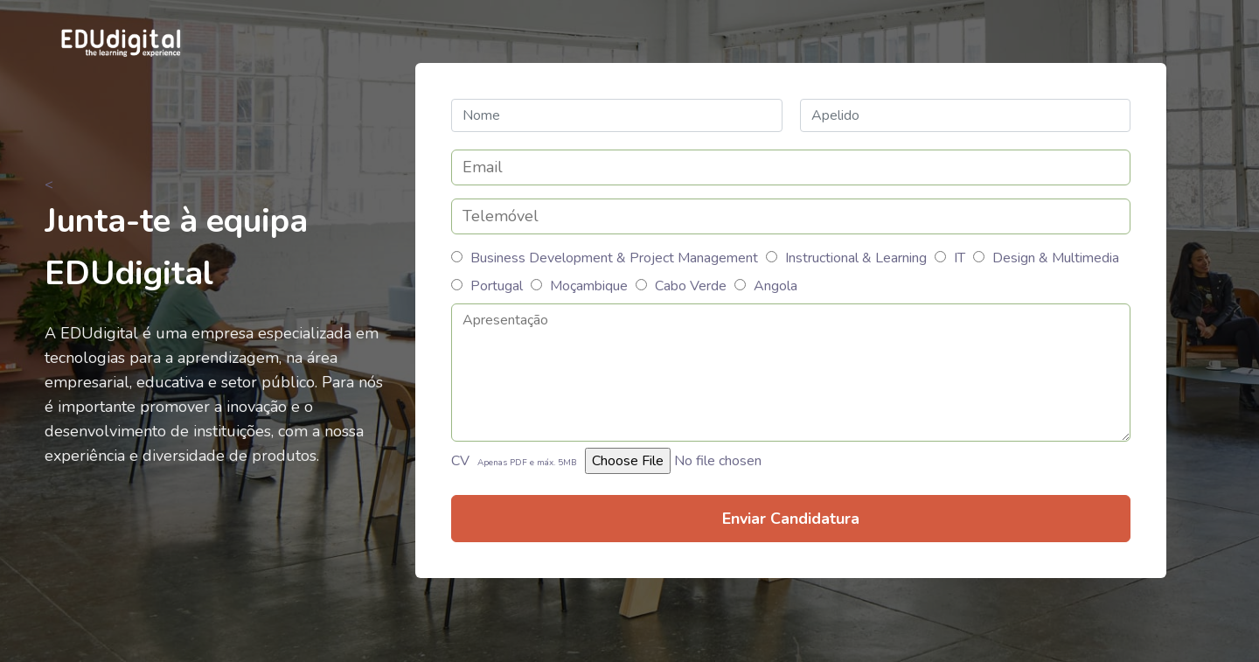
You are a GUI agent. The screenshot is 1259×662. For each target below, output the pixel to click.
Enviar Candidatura (790, 518)
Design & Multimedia (1055, 258)
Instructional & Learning (856, 258)
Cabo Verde (691, 286)
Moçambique (589, 286)
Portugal (496, 286)
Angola (775, 286)
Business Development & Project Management (614, 258)
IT (959, 258)
